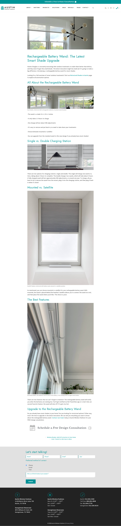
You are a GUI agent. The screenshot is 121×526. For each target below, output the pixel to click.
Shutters (37, 7)
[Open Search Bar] (93, 8)
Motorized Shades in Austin (79, 75)
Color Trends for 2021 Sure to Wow (61, 439)
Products (47, 7)
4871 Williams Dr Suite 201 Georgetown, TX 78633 (23, 510)
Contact (86, 7)
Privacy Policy (70, 523)
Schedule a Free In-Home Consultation (60, 2)
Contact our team (58, 418)
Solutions (56, 7)
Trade (79, 7)
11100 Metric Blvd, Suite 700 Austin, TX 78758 (24, 501)
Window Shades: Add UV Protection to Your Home (61, 437)
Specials (71, 7)
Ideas (64, 7)
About (29, 7)
